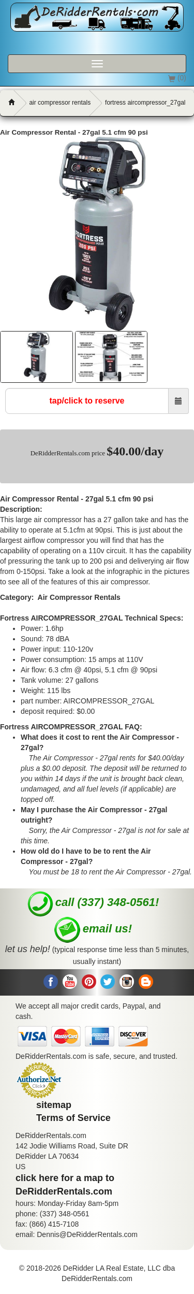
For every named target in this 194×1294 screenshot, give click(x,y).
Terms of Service (73, 1118)
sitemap (53, 1105)
